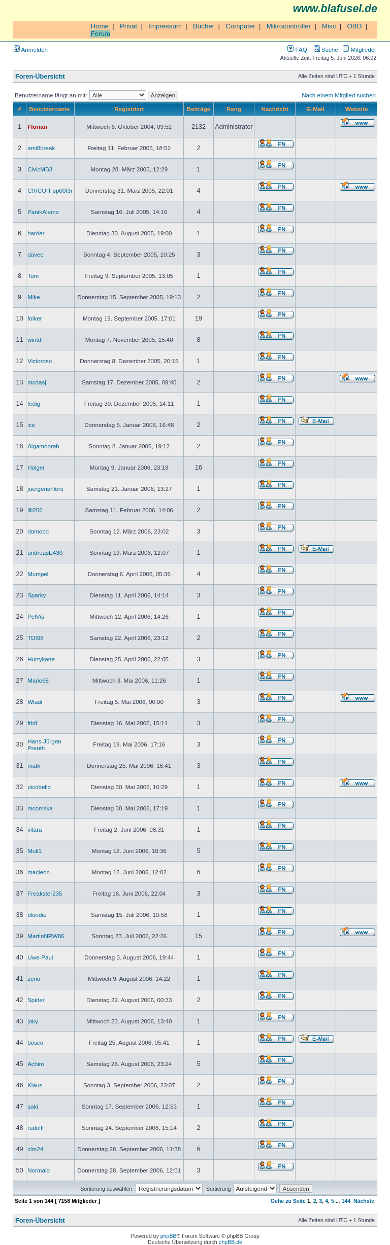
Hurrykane (41, 659)
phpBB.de (230, 1242)
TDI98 (35, 637)
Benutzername (49, 108)
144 (345, 1201)
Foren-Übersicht (40, 76)
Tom (33, 275)
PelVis (35, 616)
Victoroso (39, 361)
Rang (233, 108)
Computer (240, 26)
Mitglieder (359, 49)
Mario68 (38, 680)
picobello (39, 787)
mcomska (40, 808)
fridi (32, 723)
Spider (36, 1000)
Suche (326, 49)
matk (33, 765)
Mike (33, 297)
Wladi (34, 701)
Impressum (165, 26)
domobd (38, 531)
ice (31, 424)
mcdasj (36, 382)
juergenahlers (45, 488)
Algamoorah (43, 446)
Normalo (38, 1170)
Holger (36, 467)
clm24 (35, 1149)
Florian (37, 126)
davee (35, 254)
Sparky (36, 595)
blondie (36, 914)
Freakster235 (44, 893)
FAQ (297, 49)
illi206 (35, 510)
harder (36, 233)
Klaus (34, 1085)
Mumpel (37, 574)
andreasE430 (44, 552)
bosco (35, 1042)
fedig (33, 403)
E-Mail (315, 108)
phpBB (168, 1236)
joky (32, 1021)
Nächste (363, 1201)
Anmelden (31, 49)
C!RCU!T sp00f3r (50, 190)
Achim (35, 1063)
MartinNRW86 (45, 936)
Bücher (203, 26)
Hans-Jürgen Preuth (44, 744)
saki (32, 1106)
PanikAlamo (43, 211)
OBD (354, 26)
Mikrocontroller (289, 26)
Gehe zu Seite (288, 1201)
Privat (128, 26)
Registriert (129, 108)
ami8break (41, 148)
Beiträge (198, 108)
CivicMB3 (39, 169)
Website (356, 108)
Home (99, 26)
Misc (329, 26)
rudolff (35, 1127)
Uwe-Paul (40, 957)
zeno (33, 978)
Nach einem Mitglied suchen (339, 95)
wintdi (35, 339)
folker (34, 318)
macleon (38, 872)
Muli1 (34, 850)
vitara (34, 829)
